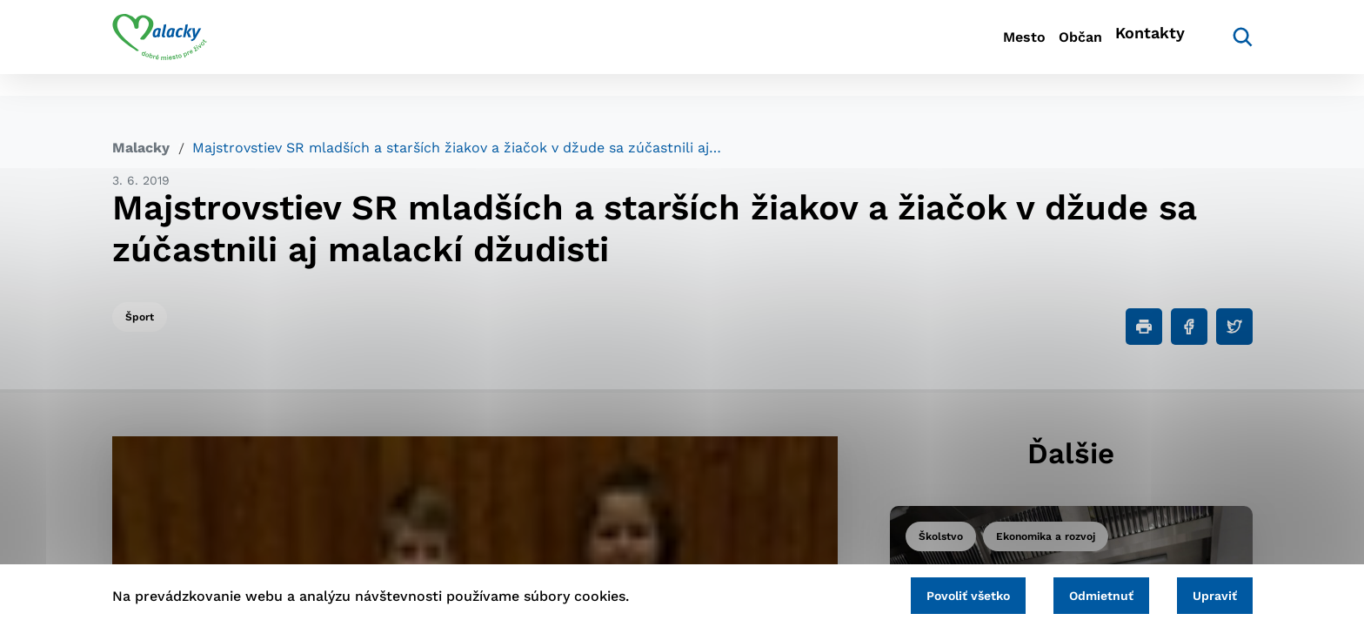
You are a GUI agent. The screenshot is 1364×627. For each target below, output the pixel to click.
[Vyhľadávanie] (1226, 48)
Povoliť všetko (924, 592)
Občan (1046, 48)
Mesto (960, 48)
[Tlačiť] (1144, 326)
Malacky (141, 147)
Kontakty (1143, 48)
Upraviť (1206, 592)
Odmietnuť (1075, 592)
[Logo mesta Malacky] (159, 47)
